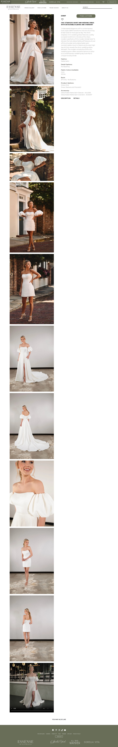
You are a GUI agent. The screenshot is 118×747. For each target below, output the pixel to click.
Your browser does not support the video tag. (32, 687)
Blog (98, 2)
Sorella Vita (54, 2)
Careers (48, 733)
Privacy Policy (77, 733)
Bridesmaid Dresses (87, 2)
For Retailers (41, 733)
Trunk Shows (54, 7)
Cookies (64, 733)
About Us (65, 7)
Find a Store (86, 16)
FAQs (59, 733)
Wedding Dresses (72, 2)
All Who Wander (42, 2)
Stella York (30, 2)
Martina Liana (17, 2)
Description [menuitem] (66, 98)
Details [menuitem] (76, 98)
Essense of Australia (5, 2)
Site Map (69, 733)
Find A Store (42, 7)
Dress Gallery (29, 7)
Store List (54, 733)
